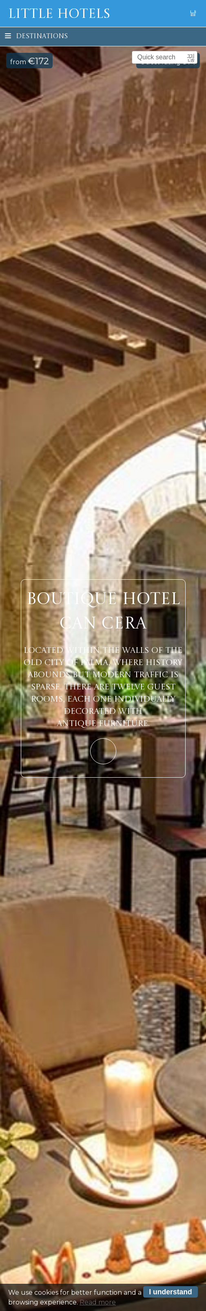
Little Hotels (59, 14)
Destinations (36, 36)
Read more (98, 1304)
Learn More (103, 751)
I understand (170, 1294)
